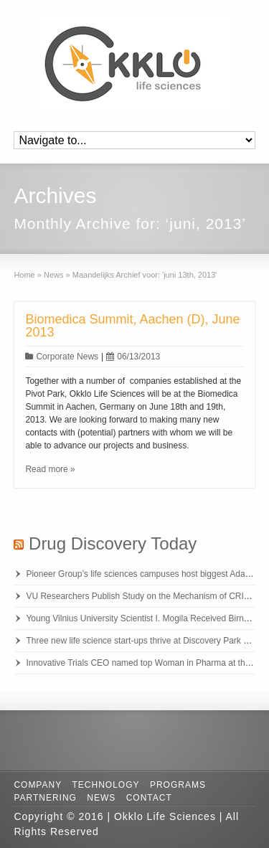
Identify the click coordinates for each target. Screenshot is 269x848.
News (101, 798)
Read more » (50, 469)
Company (38, 785)
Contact (149, 798)
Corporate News (67, 357)
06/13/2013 (133, 357)
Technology (106, 785)
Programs (178, 785)
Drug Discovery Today (113, 543)
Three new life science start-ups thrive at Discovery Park (133, 641)
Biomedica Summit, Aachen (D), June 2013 (132, 325)
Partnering (45, 798)
